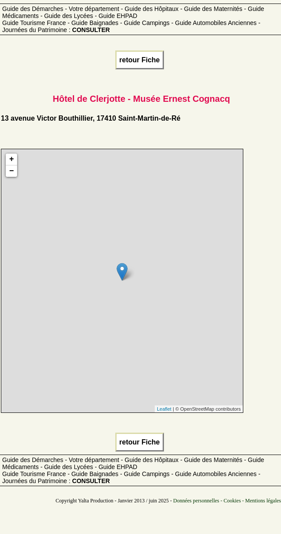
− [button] (11, 171)
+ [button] (11, 159)
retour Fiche (139, 60)
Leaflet (164, 409)
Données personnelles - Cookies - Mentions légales (227, 501)
